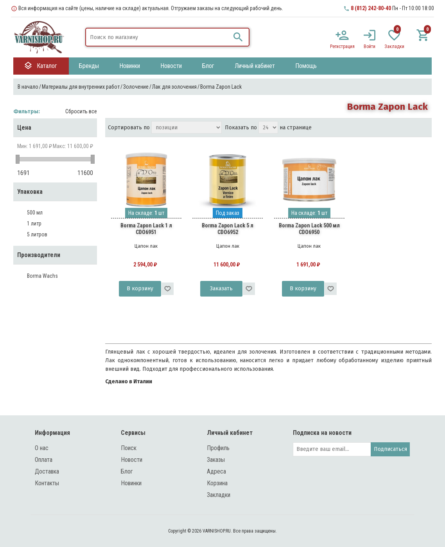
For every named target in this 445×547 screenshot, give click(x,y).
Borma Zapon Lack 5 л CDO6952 (227, 228)
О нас (41, 448)
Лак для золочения (174, 87)
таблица (409, 128)
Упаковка (30, 191)
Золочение (136, 87)
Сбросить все (81, 111)
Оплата (43, 459)
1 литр (34, 223)
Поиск (128, 448)
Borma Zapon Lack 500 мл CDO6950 (309, 228)
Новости (131, 459)
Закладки (218, 495)
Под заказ (227, 213)
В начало (28, 87)
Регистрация (342, 46)
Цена (24, 127)
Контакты (47, 483)
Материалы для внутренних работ (81, 87)
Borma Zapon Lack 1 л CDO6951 (146, 228)
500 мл (35, 212)
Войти (369, 46)
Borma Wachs (42, 276)
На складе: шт (146, 213)
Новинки (131, 483)
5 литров (37, 234)
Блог (127, 471)
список (423, 128)
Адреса (216, 471)
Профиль (218, 448)
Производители (38, 255)
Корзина (217, 483)
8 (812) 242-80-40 (371, 8)
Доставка (47, 471)
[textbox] (158, 37)
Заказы (216, 459)
